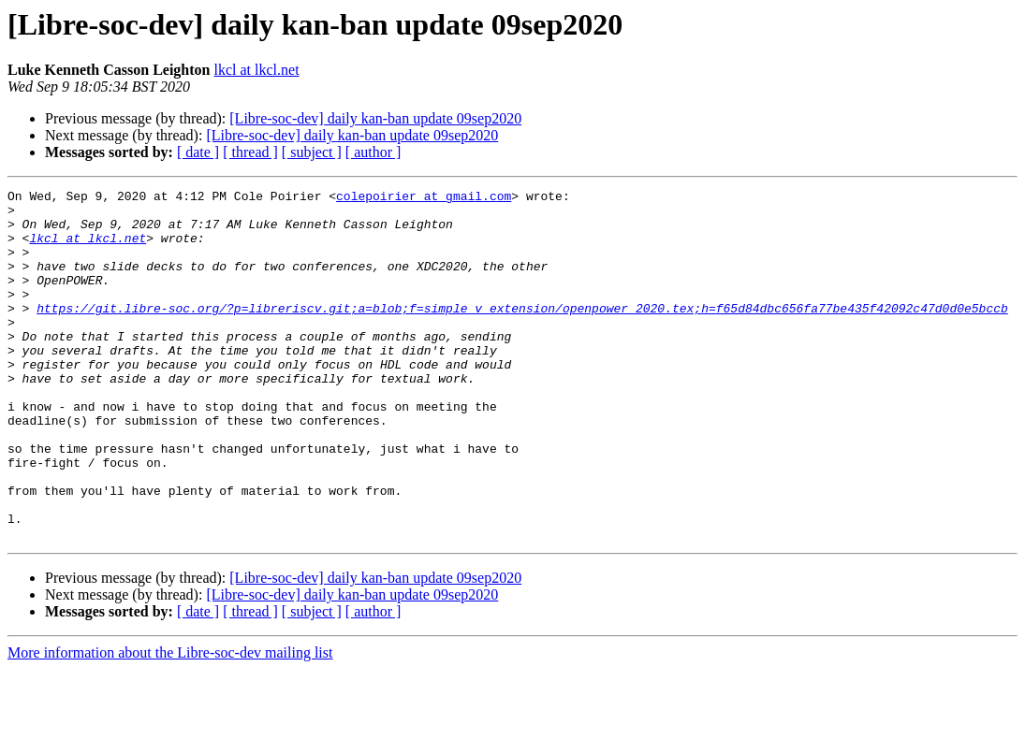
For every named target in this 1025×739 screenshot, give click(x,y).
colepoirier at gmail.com (423, 198)
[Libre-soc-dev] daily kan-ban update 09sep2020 (375, 118)
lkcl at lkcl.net (257, 70)
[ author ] (373, 152)
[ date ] (198, 152)
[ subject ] (312, 152)
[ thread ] (250, 152)
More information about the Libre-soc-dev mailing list (169, 723)
